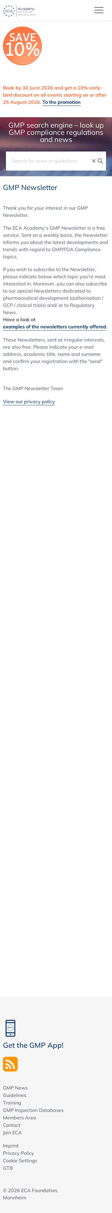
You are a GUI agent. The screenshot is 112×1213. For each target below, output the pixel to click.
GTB (8, 1168)
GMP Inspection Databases (33, 1110)
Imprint (11, 1146)
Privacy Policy (18, 1153)
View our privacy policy (29, 401)
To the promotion (61, 102)
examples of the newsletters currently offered (54, 327)
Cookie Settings (20, 1160)
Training (12, 1103)
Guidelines (14, 1095)
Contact (11, 1125)
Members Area (19, 1118)
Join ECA (12, 1132)
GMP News (15, 1088)
